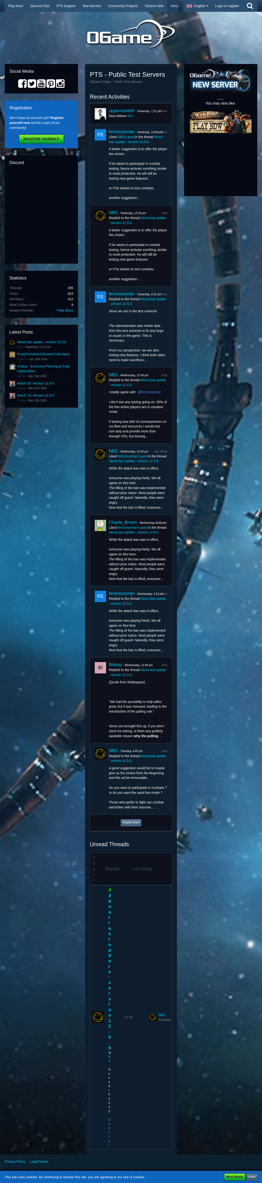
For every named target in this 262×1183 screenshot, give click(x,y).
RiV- (131, 116)
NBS (20, 347)
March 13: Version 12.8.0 (35, 395)
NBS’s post (126, 137)
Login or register (227, 6)
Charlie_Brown (123, 522)
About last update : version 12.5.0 (41, 342)
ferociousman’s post (132, 456)
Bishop (115, 664)
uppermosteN (121, 110)
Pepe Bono (65, 310)
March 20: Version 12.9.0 (35, 383)
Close (251, 1177)
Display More (131, 822)
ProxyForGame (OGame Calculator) (43, 354)
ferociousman (121, 131)
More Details (234, 1177)
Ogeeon (22, 359)
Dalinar (21, 376)
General (109, 1132)
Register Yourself (41, 139)
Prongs (21, 388)
